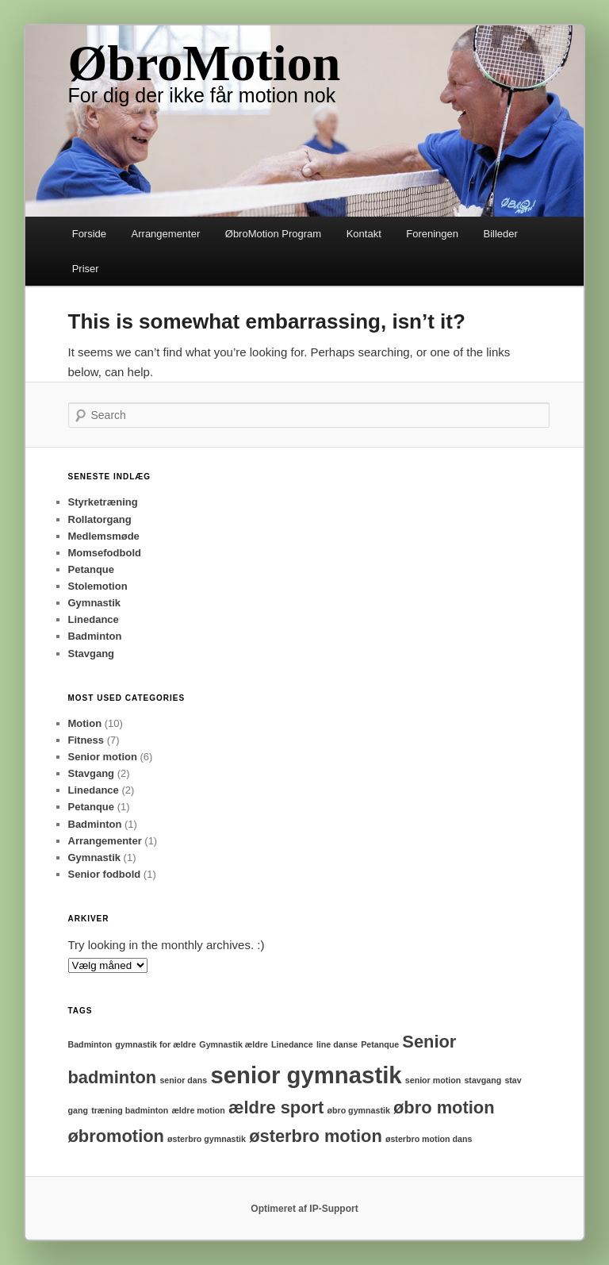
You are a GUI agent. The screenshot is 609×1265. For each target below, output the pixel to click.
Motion (85, 723)
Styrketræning (103, 502)
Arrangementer (166, 234)
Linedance (93, 619)
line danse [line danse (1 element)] (337, 1044)
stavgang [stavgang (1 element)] (482, 1080)
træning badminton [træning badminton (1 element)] (129, 1110)
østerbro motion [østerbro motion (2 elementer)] (315, 1136)
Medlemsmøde (104, 536)
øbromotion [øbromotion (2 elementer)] (116, 1136)
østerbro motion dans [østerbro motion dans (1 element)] (429, 1139)
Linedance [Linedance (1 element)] (292, 1044)
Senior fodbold (104, 874)
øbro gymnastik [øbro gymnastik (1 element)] (358, 1110)
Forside (89, 234)
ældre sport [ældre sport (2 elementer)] (276, 1107)
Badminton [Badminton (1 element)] (90, 1044)
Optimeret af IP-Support (304, 1208)
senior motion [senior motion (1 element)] (433, 1080)
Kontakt (364, 234)
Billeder (501, 234)
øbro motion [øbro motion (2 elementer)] (444, 1107)
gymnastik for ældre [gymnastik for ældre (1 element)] (155, 1044)
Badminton (95, 636)
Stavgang (91, 653)
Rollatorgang (100, 519)
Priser (85, 269)
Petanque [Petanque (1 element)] (380, 1044)
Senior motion (102, 757)
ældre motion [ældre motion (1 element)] (198, 1110)
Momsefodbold (104, 553)
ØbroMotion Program (273, 234)
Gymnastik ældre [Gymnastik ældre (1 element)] (233, 1044)
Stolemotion (98, 586)
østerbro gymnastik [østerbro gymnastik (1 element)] (206, 1139)
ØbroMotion (204, 63)
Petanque (91, 569)
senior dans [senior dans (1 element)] (183, 1080)
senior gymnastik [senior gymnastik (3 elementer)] (305, 1075)
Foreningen (432, 234)
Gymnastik (94, 603)
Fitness (86, 740)
